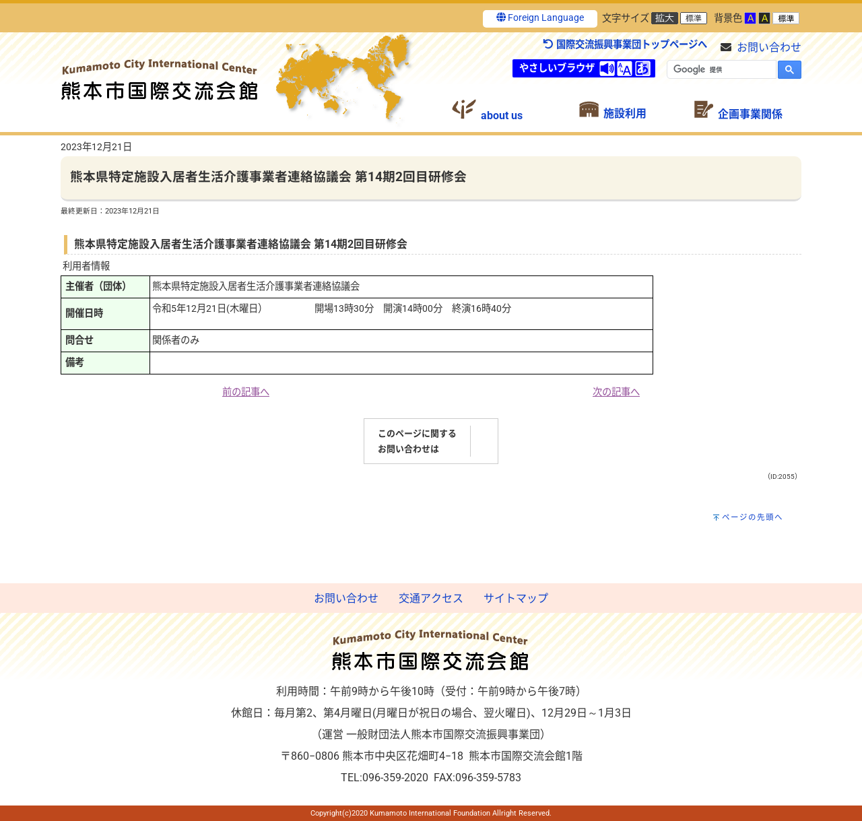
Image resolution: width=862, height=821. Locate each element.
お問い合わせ (769, 47)
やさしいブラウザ (557, 68)
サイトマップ (516, 598)
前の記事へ (245, 392)
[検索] (720, 69)
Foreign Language (540, 18)
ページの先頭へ (752, 517)
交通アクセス (431, 598)
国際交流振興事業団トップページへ (624, 45)
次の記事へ (616, 392)
